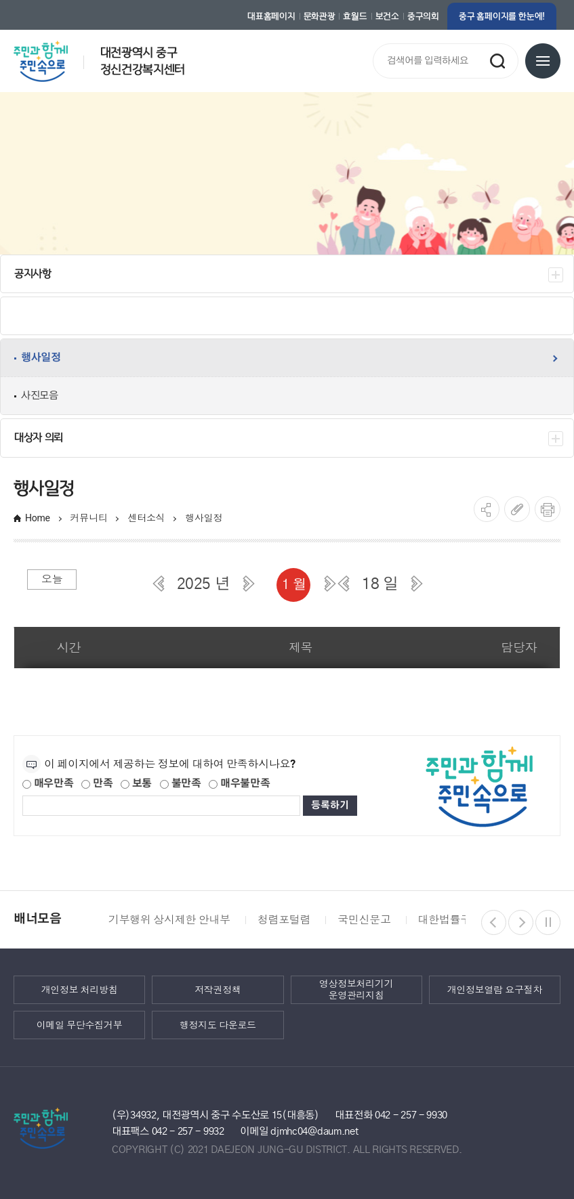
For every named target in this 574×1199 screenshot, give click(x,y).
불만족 (180, 784)
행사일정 (203, 518)
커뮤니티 (89, 518)
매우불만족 (239, 784)
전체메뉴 (542, 61)
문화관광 (319, 16)
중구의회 (423, 16)
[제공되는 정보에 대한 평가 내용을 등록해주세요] (161, 805)
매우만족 (48, 784)
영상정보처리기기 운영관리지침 (356, 989)
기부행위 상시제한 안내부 (169, 919)
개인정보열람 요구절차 (494, 989)
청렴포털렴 (284, 919)
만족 (96, 784)
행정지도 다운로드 (218, 1025)
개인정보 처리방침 (79, 989)
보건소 (387, 16)
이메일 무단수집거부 (80, 1025)
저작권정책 (217, 989)
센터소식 (146, 518)
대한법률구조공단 (460, 919)
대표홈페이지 (271, 16)
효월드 (355, 16)
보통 (136, 784)
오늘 (51, 579)
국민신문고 (363, 919)
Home (37, 518)
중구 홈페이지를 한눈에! (502, 16)
